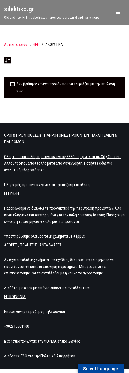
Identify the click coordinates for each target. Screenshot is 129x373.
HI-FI (36, 44)
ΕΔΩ (24, 356)
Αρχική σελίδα (15, 44)
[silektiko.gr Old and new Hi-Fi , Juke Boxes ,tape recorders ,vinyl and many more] (51, 12)
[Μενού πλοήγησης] (118, 12)
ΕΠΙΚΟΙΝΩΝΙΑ (15, 296)
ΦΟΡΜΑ (50, 341)
